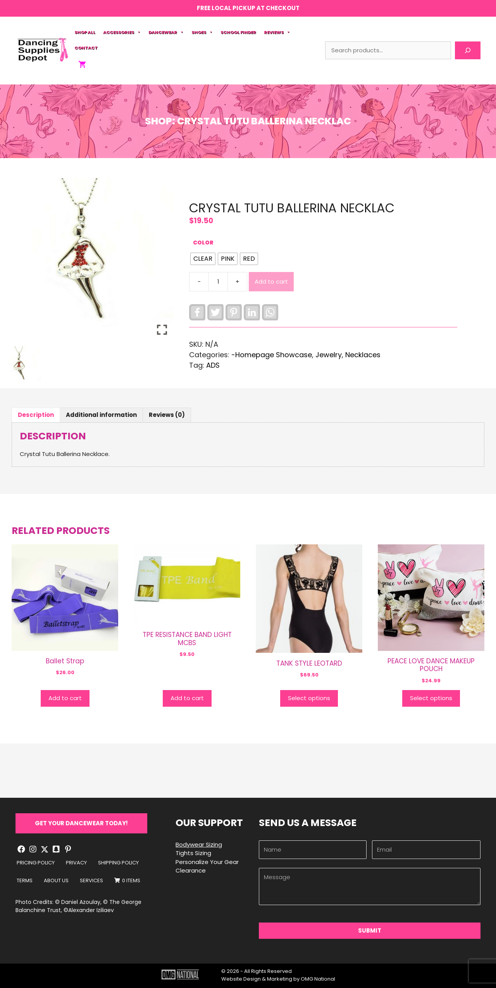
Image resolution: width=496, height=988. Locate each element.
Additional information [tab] (101, 415)
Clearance (191, 870)
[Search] (467, 50)
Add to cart (271, 281)
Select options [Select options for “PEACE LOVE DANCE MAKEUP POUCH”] (431, 698)
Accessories (122, 32)
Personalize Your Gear (207, 862)
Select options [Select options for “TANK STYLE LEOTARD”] (309, 698)
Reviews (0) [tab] (167, 415)
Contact (86, 48)
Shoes (202, 32)
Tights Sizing (193, 853)
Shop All (84, 32)
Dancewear (166, 32)
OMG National (318, 979)
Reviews (277, 32)
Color (203, 242)
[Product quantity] (218, 281)
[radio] (203, 259)
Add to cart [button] (65, 698)
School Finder (238, 32)
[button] (82, 823)
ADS (213, 365)
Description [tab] (36, 415)
